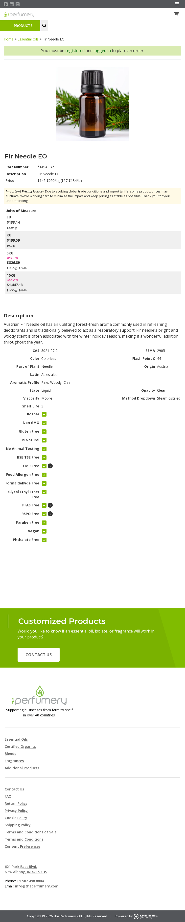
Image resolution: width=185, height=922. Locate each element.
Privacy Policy (16, 810)
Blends (10, 753)
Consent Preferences (22, 846)
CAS (36, 351)
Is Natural (30, 440)
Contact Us (38, 654)
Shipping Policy (18, 825)
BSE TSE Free (28, 457)
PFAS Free (30, 505)
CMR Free (31, 466)
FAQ (8, 796)
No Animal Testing (22, 449)
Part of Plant (27, 367)
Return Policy (16, 803)
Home (9, 39)
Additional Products (22, 768)
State (34, 390)
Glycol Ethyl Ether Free (23, 495)
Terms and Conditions (24, 839)
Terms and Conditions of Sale (30, 832)
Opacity (148, 390)
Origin (149, 367)
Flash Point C (143, 359)
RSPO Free (30, 514)
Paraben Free (27, 522)
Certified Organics (20, 746)
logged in (102, 51)
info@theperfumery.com (36, 886)
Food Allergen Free (22, 475)
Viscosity (31, 398)
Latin (34, 374)
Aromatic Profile (24, 383)
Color (34, 359)
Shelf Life (30, 406)
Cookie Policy (16, 817)
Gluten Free (29, 431)
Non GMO (31, 423)
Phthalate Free (26, 540)
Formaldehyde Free (22, 483)
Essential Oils (28, 39)
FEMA (150, 351)
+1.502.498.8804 (30, 881)
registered (75, 51)
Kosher (33, 414)
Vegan (33, 531)
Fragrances (14, 760)
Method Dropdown (138, 398)
